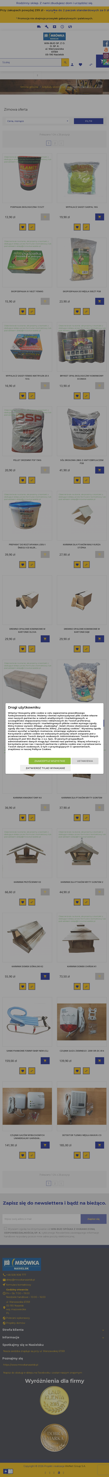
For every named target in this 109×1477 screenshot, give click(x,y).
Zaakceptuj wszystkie (49, 761)
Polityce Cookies (41, 749)
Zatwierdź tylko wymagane (45, 768)
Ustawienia (85, 761)
